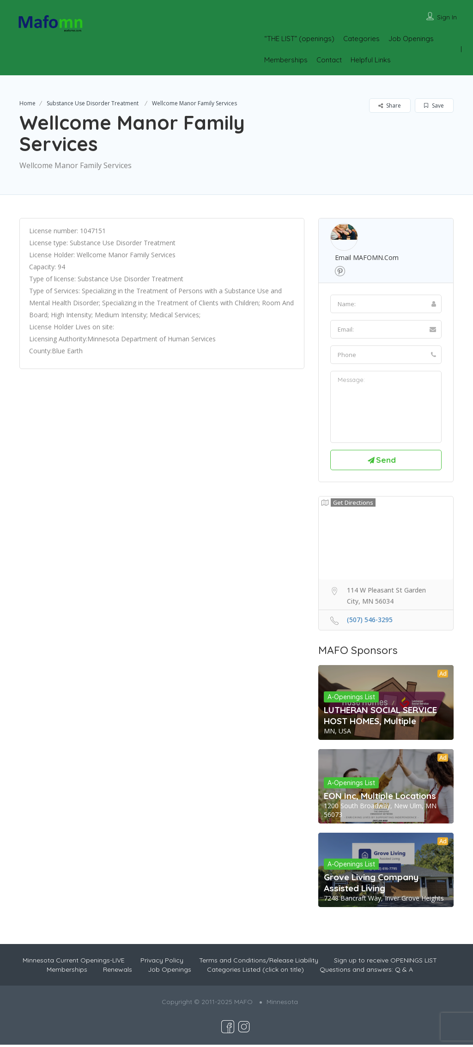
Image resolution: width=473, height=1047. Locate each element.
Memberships (286, 59)
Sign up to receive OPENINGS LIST (385, 962)
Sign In (447, 17)
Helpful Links (371, 59)
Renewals (117, 972)
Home (27, 103)
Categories (361, 38)
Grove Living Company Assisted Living (371, 885)
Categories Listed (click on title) (255, 972)
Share (389, 105)
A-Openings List (351, 699)
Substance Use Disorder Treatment (93, 103)
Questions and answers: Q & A (366, 972)
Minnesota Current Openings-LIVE (74, 962)
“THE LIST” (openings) (299, 38)
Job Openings (411, 38)
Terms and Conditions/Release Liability (258, 962)
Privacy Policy (161, 962)
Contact (329, 59)
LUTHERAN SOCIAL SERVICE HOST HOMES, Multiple (380, 717)
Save (434, 105)
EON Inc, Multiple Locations (380, 797)
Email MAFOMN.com (367, 257)
